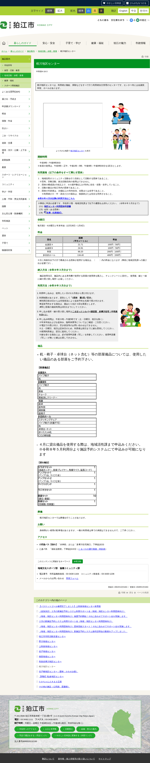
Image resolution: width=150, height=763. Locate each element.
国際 (4, 206)
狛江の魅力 (120, 43)
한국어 (144, 10)
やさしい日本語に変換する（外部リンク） (74, 735)
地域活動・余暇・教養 (47, 51)
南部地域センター (47, 656)
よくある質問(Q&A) (11, 91)
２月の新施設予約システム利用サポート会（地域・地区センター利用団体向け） (76, 621)
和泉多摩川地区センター (50, 661)
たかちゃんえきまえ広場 (50, 681)
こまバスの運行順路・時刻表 (92, 549)
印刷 (145, 57)
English (123, 10)
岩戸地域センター (47, 651)
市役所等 (8, 65)
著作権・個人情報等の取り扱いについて (76, 759)
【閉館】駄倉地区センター (51, 676)
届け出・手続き (9, 99)
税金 (4, 113)
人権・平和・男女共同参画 (14, 199)
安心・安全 (48, 43)
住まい (5, 128)
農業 (4, 167)
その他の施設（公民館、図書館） (54, 686)
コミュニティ (8, 184)
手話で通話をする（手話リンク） (33, 735)
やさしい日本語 (114, 3)
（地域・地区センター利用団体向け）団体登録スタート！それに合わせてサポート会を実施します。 (85, 626)
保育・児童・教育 (12, 70)
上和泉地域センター (48, 646)
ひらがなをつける (138, 3)
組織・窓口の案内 (88, 729)
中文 (133, 10)
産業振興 (6, 160)
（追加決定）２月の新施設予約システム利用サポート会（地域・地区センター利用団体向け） (82, 611)
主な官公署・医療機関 (12, 213)
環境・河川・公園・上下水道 (14, 151)
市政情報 (141, 43)
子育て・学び (73, 43)
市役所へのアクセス (27, 729)
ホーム (3, 43)
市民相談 (6, 221)
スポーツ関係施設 (12, 85)
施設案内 (31, 51)
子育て (5, 243)
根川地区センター (77, 151)
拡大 (60, 10)
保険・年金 (7, 121)
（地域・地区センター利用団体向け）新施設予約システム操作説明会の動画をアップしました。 (83, 631)
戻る (130, 592)
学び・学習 (7, 191)
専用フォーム (72, 578)
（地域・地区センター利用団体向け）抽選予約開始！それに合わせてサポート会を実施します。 (83, 616)
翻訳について (48, 759)
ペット (5, 228)
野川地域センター (47, 641)
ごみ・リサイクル (10, 135)
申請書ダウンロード (11, 106)
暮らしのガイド (22, 43)
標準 (49, 10)
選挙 (4, 235)
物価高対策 (7, 250)
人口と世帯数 (50, 729)
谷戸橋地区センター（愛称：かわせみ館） (58, 671)
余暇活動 (77, 561)
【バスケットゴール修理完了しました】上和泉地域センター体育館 (70, 606)
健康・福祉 (97, 43)
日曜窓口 (69, 729)
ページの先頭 (141, 592)
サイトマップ (105, 759)
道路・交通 (7, 143)
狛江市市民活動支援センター (52, 636)
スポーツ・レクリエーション (14, 175)
